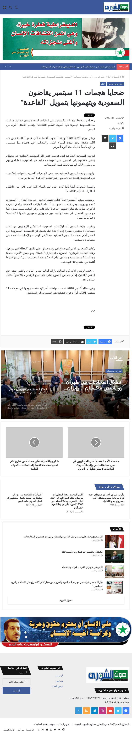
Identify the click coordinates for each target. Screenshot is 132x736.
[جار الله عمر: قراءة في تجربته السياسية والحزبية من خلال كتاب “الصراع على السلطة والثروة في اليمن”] (114, 587)
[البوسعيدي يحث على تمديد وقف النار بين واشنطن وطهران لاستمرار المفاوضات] (114, 541)
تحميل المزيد (66, 600)
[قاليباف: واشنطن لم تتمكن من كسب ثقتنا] (114, 556)
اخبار (109, 77)
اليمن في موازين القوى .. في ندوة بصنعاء (82, 567)
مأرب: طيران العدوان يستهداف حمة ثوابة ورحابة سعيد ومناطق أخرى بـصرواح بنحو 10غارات (106, 497)
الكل (103, 84)
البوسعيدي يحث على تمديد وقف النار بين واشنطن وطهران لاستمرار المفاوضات (78, 66)
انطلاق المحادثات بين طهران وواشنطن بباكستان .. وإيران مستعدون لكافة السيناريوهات (92, 385)
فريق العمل (57, 686)
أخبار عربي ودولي (97, 77)
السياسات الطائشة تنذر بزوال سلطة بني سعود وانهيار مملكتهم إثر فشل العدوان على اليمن (24, 497)
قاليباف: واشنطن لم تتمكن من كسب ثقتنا (82, 551)
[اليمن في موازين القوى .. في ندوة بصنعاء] (114, 571)
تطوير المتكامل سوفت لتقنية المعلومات (51, 724)
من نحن (59, 680)
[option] (65, 384)
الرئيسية (119, 77)
